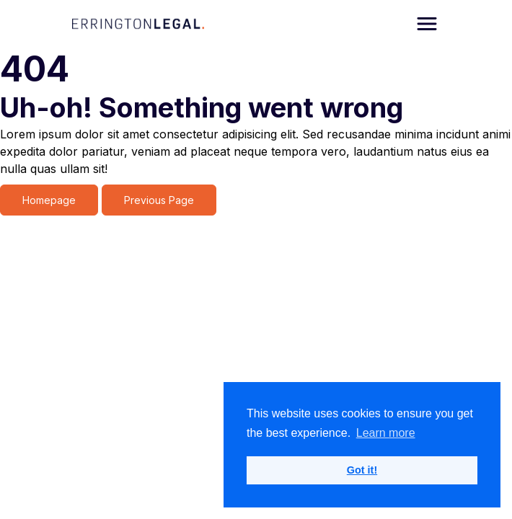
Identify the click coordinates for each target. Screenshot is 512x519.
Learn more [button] (385, 433)
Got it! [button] (362, 470)
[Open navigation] (427, 24)
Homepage (49, 200)
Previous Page (159, 200)
